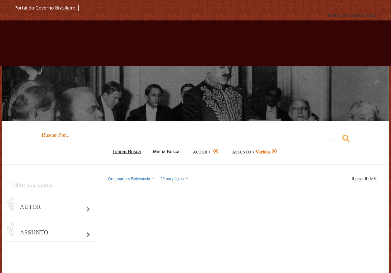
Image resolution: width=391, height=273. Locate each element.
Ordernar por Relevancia (131, 178)
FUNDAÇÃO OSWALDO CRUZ (352, 16)
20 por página (174, 178)
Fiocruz (28, 15)
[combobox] (195, 139)
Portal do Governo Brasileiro (44, 8)
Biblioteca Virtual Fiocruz (170, 46)
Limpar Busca (127, 151)
